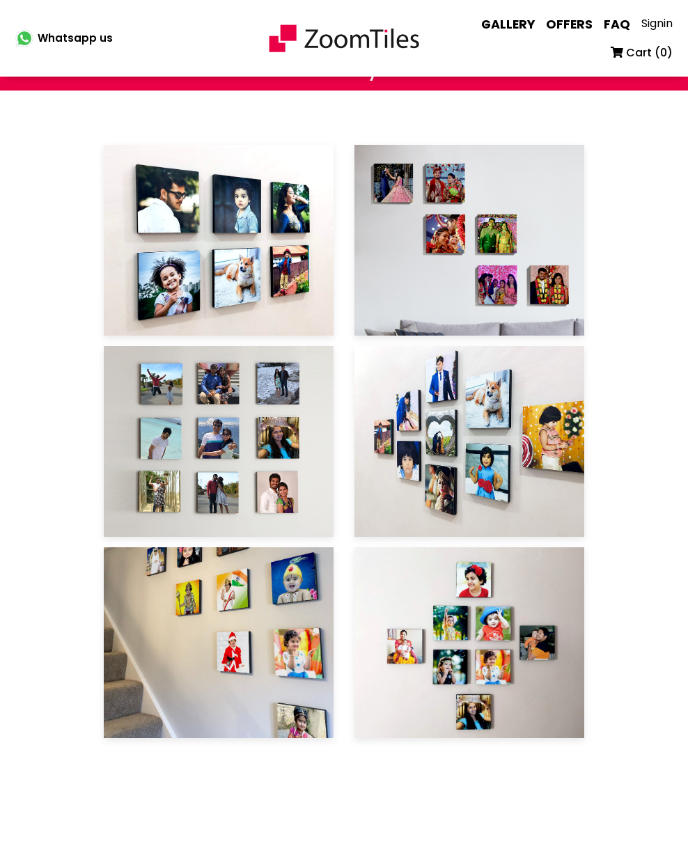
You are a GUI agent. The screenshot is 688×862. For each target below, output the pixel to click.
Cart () (642, 53)
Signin (657, 23)
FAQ (617, 24)
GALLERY (508, 24)
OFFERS (569, 24)
